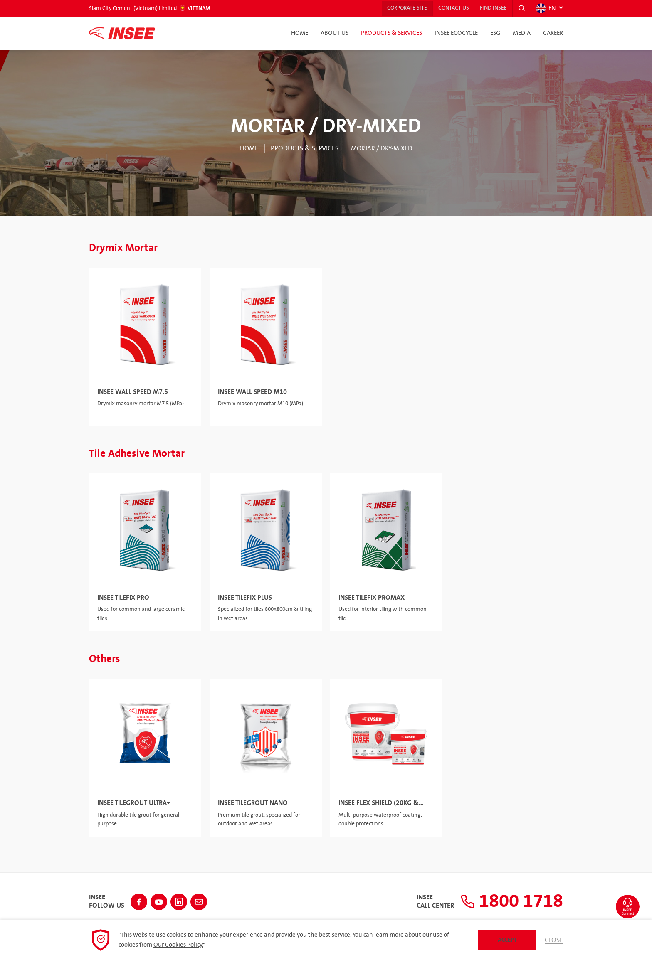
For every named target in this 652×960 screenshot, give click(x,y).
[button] (521, 8)
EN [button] (546, 8)
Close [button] (554, 940)
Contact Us (450, 8)
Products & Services (391, 33)
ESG (495, 33)
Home (299, 33)
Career (553, 33)
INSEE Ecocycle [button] (456, 33)
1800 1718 (507, 900)
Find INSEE (491, 8)
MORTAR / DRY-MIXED (382, 148)
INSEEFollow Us (106, 900)
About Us (334, 33)
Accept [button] (507, 940)
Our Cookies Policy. (178, 945)
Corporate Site (402, 8)
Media (522, 33)
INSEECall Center (427, 900)
